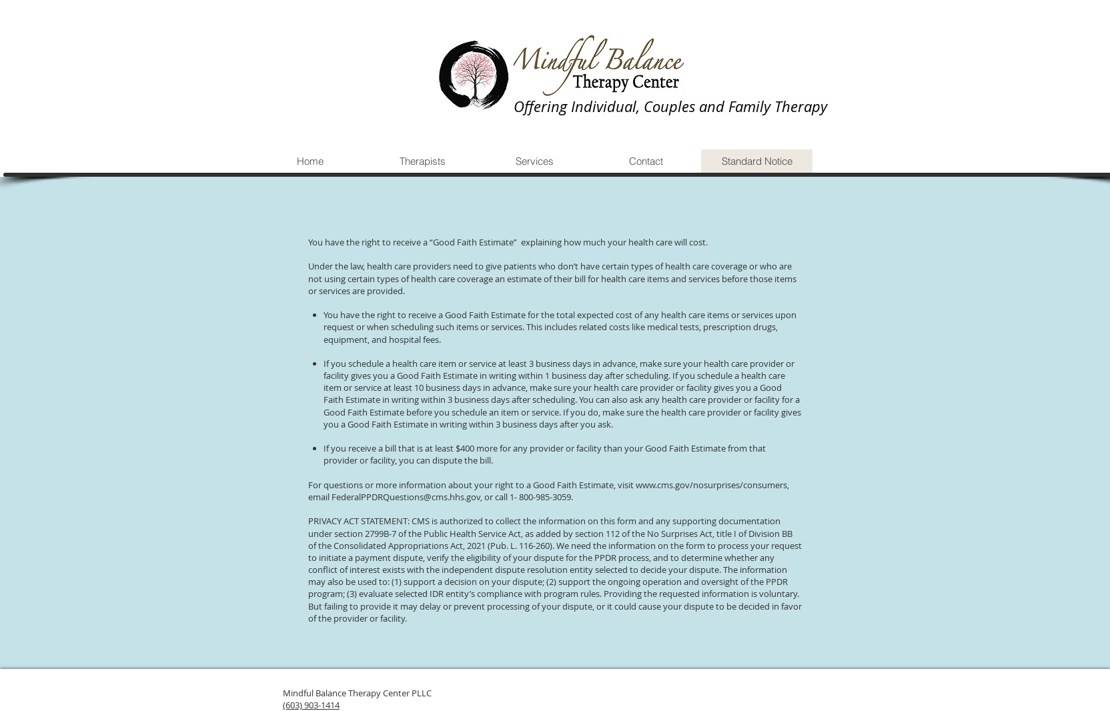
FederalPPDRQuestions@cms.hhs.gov (406, 497)
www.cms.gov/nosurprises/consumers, (712, 485)
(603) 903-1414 (311, 705)
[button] (422, 161)
